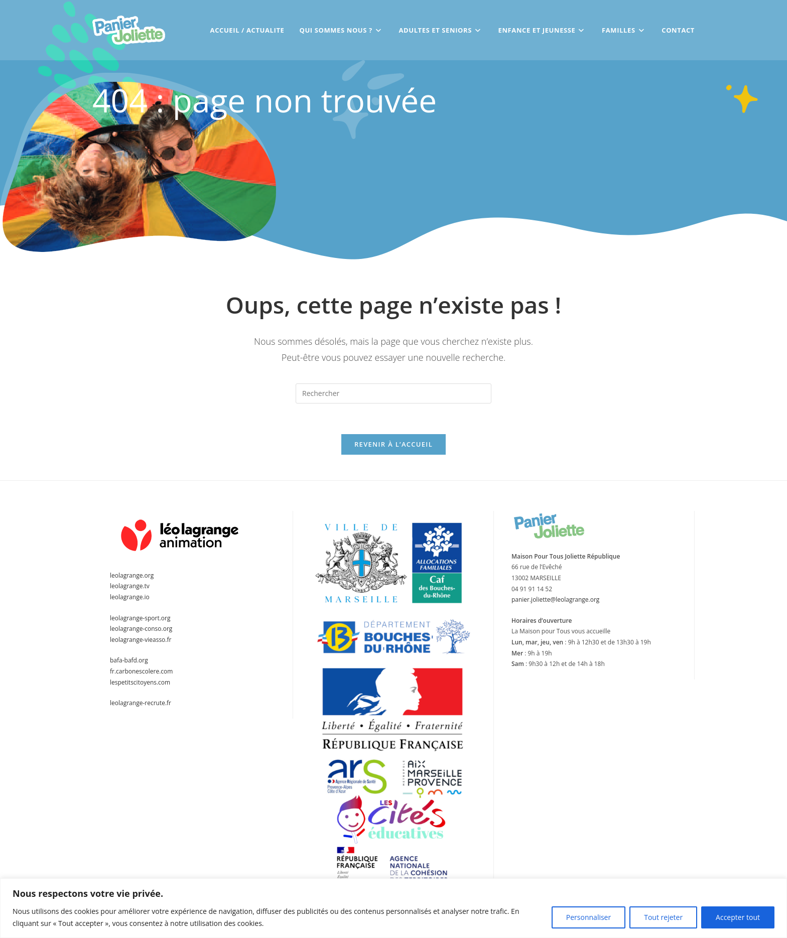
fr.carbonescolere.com (141, 671)
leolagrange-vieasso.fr (140, 639)
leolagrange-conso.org (141, 628)
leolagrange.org (132, 575)
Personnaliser (588, 917)
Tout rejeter (663, 917)
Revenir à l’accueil (393, 444)
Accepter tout (738, 917)
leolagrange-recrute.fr (140, 703)
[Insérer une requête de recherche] (393, 393)
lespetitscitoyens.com (140, 682)
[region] (393, 908)
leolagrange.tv (130, 586)
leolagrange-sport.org (140, 618)
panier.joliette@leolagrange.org (555, 599)
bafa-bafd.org (129, 660)
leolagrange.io (130, 597)
